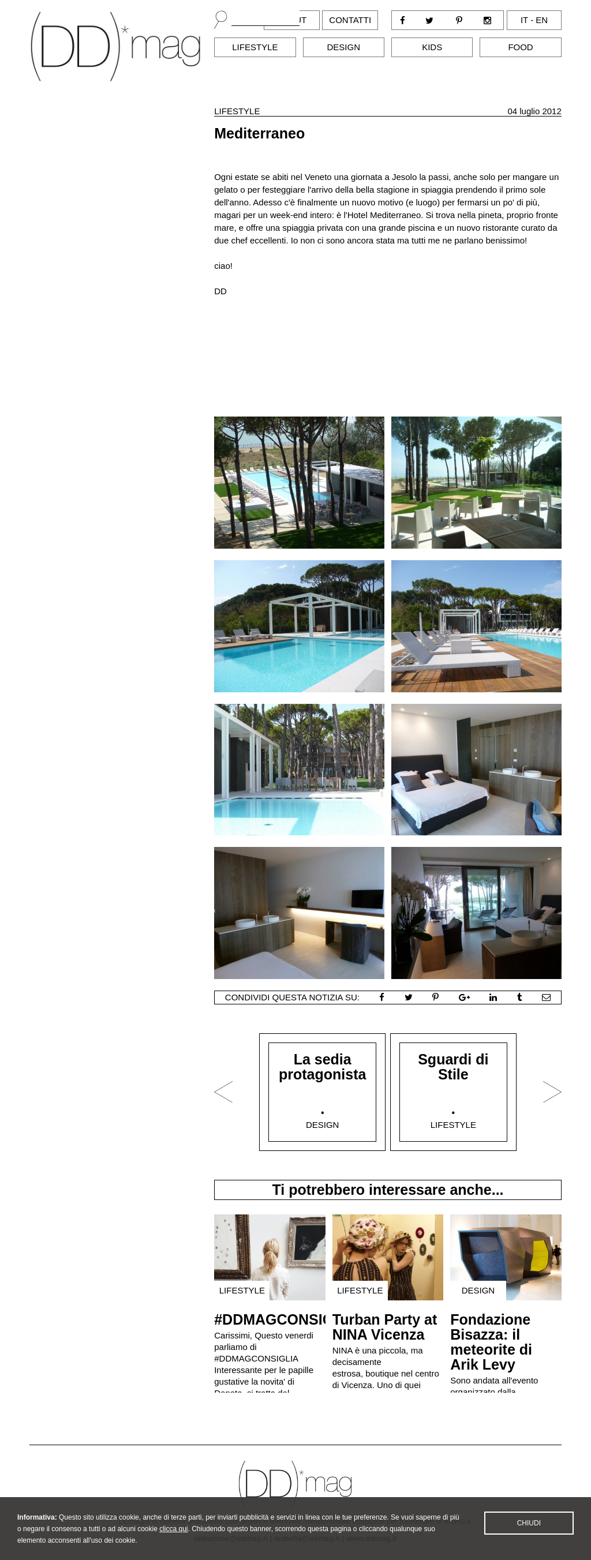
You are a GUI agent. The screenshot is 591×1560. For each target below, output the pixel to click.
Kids (432, 47)
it (524, 20)
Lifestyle (255, 47)
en (542, 20)
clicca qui (173, 1543)
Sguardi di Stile (453, 1066)
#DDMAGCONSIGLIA (285, 1319)
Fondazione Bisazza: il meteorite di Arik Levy (491, 1341)
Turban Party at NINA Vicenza (384, 1326)
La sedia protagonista (322, 1066)
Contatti (350, 20)
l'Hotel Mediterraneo (382, 215)
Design (344, 47)
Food (520, 47)
